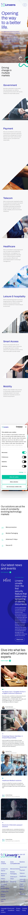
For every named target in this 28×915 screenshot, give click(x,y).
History (3, 878)
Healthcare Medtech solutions (11, 780)
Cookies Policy (24, 909)
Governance (4, 881)
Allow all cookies (14, 477)
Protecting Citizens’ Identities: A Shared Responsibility (12, 737)
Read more (20, 639)
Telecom (22, 873)
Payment (22, 870)
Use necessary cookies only (13, 486)
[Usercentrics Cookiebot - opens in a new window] (16, 427)
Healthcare (23, 876)
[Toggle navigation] (25, 4)
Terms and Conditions (11, 909)
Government (23, 867)
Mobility (22, 889)
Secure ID (13, 881)
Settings (21, 472)
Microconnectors (15, 869)
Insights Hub (4, 891)
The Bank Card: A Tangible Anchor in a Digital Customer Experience (14, 692)
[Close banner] (25, 427)
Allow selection (14, 481)
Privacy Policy (18, 909)
